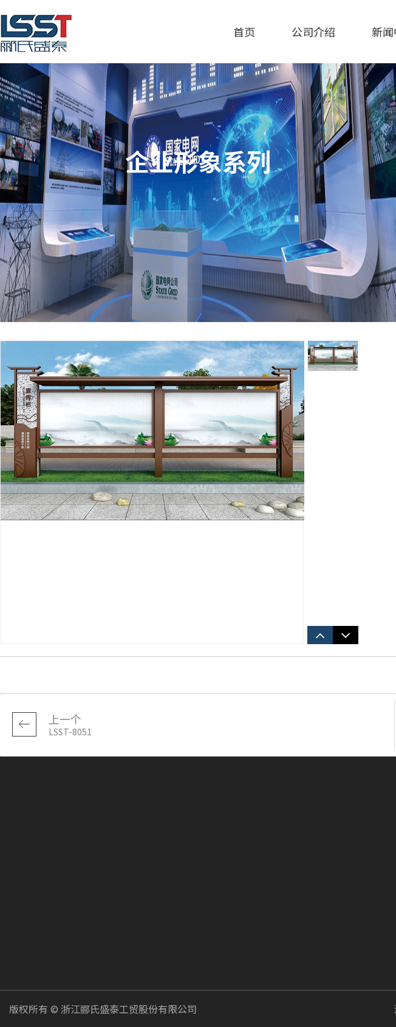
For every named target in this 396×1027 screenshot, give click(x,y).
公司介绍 (313, 32)
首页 (244, 32)
